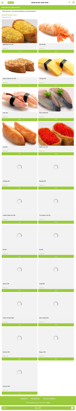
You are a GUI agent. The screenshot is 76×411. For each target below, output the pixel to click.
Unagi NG (42, 283)
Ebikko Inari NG (43, 147)
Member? (10, 2)
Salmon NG (6, 283)
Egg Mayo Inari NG (8, 44)
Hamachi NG (6, 386)
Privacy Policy (35, 399)
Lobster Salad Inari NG (9, 215)
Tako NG (5, 113)
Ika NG (41, 249)
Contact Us (23, 399)
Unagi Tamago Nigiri (8, 318)
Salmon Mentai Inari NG (9, 78)
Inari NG (5, 147)
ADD (19, 51)
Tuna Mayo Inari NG (44, 215)
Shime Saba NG (43, 112)
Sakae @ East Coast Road (39, 2)
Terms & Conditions (49, 399)
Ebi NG (5, 249)
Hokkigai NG (6, 181)
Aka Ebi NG (42, 44)
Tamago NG (42, 78)
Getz (48, 403)
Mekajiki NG (42, 181)
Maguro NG (42, 352)
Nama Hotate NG (44, 318)
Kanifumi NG (6, 352)
